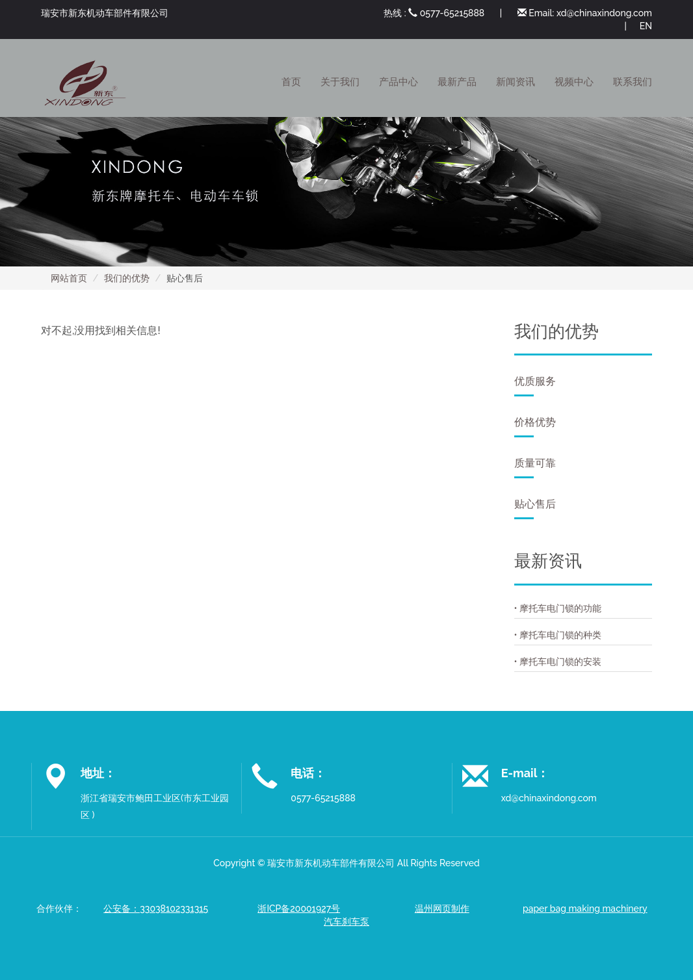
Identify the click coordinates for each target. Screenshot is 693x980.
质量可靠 (535, 467)
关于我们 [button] (340, 82)
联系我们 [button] (632, 82)
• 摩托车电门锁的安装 (558, 661)
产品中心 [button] (398, 82)
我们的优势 (127, 278)
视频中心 (574, 82)
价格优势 (535, 426)
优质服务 (535, 385)
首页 (291, 82)
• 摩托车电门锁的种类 (558, 635)
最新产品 (457, 82)
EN (646, 26)
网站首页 (69, 278)
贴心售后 (535, 508)
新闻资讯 (515, 82)
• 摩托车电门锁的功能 (558, 608)
